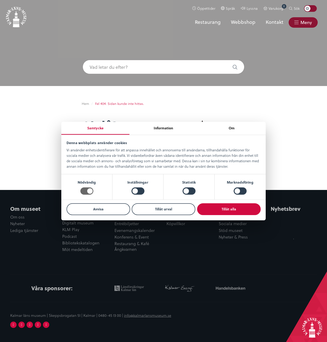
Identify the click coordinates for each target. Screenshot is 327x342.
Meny (306, 22)
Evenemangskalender (134, 230)
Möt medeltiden (77, 249)
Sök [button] (297, 8)
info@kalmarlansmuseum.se (147, 315)
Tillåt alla (229, 209)
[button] (235, 67)
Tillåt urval (163, 209)
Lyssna (252, 8)
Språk (230, 8)
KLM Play (70, 229)
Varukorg (277, 7)
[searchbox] (154, 67)
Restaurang (207, 22)
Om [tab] (232, 127)
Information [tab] (163, 127)
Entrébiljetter (126, 223)
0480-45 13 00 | (111, 315)
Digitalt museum (78, 223)
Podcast (69, 236)
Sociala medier (233, 223)
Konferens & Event (131, 237)
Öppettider (206, 8)
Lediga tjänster (24, 230)
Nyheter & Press (233, 237)
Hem (85, 103)
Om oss (17, 217)
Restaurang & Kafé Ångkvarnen (131, 246)
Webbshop (243, 22)
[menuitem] (204, 8)
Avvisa (98, 209)
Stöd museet (231, 230)
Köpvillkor (175, 223)
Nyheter (17, 223)
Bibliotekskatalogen (80, 243)
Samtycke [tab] (95, 127)
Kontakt (274, 22)
